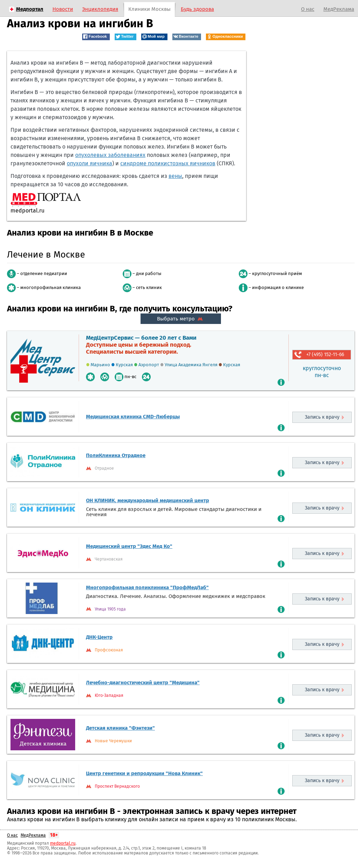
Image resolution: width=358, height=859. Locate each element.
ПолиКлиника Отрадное (115, 455)
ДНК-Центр (99, 637)
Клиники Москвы (149, 9)
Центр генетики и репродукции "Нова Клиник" (144, 773)
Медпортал (29, 9)
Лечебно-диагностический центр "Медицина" (143, 682)
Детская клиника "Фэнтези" (120, 728)
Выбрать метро (181, 319)
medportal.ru (63, 843)
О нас (307, 9)
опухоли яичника (89, 163)
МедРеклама (338, 9)
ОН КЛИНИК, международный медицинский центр (147, 500)
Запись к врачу (322, 417)
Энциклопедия (100, 9)
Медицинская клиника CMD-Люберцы (133, 416)
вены (175, 176)
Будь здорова (197, 9)
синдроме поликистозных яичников (167, 163)
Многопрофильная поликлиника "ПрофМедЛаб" (147, 587)
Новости (62, 9)
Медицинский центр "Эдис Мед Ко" (129, 546)
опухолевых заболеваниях (110, 155)
